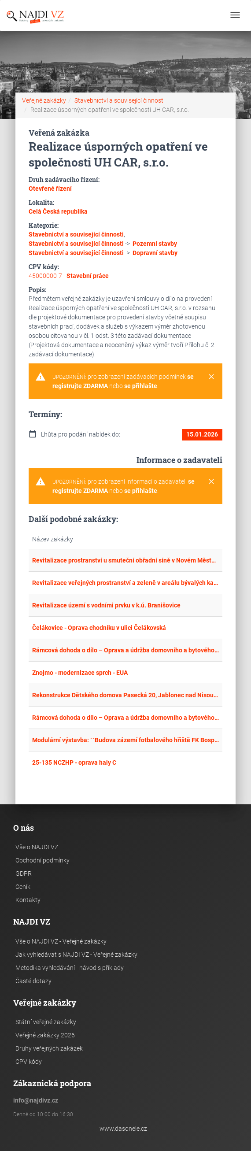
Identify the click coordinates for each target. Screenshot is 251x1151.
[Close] (211, 377)
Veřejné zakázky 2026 (45, 1035)
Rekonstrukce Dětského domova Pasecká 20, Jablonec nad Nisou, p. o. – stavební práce (125, 695)
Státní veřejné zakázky (45, 1021)
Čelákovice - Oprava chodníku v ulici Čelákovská (99, 627)
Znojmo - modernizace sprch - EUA (80, 672)
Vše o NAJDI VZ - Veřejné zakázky (61, 941)
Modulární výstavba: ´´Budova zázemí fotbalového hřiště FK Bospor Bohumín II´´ (125, 740)
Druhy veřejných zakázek (49, 1048)
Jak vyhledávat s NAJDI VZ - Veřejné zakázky (76, 954)
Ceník (22, 886)
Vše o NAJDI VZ (36, 847)
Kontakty (28, 899)
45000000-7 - (69, 275)
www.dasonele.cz (123, 1128)
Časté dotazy (33, 980)
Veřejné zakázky (44, 100)
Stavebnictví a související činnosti (119, 100)
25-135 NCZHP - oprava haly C (74, 762)
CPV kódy (28, 1061)
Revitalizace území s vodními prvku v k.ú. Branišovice (106, 605)
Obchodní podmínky (42, 860)
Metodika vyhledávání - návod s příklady (69, 967)
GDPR (23, 873)
